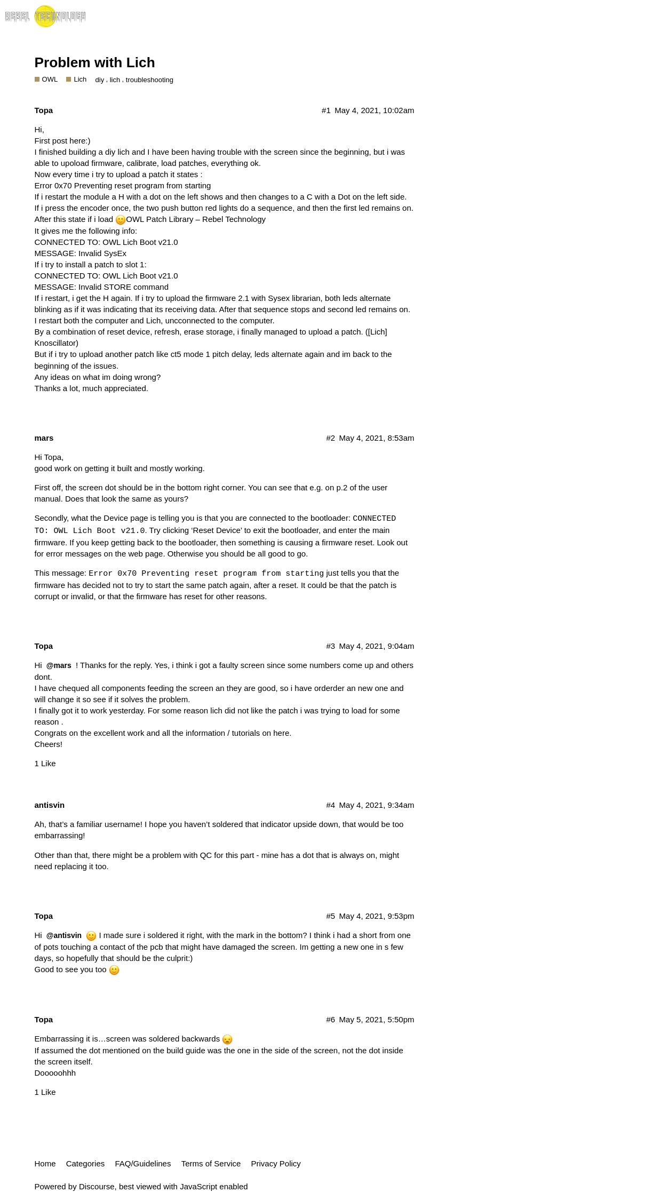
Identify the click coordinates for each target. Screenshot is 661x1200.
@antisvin (64, 935)
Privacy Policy (276, 1163)
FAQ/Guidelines (143, 1163)
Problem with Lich (95, 62)
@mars (58, 665)
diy (100, 80)
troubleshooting (149, 80)
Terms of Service (211, 1163)
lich (115, 80)
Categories (85, 1163)
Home (45, 1163)
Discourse (97, 1186)
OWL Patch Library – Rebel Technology (196, 219)
